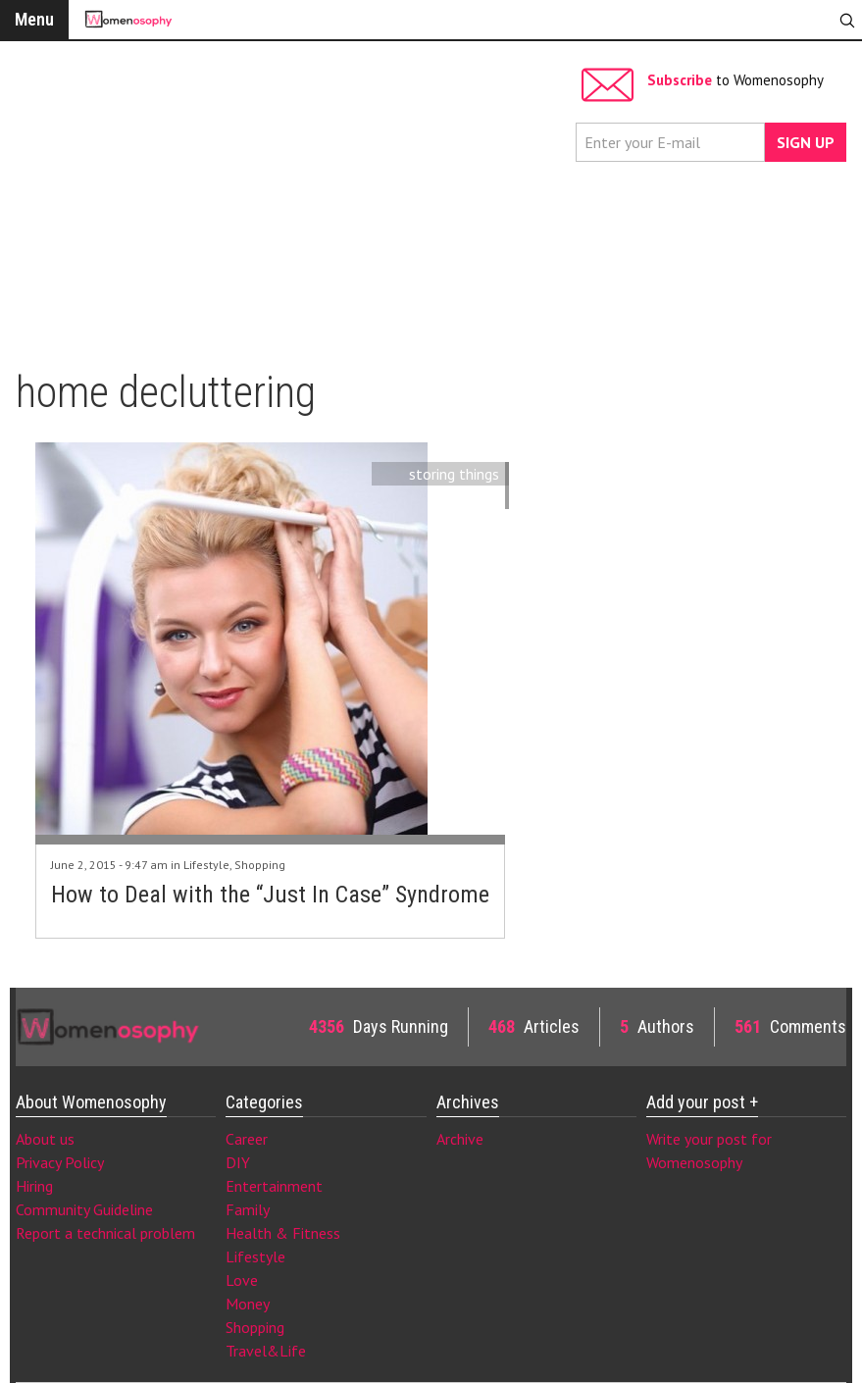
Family (248, 1209)
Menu (34, 19)
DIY (238, 1162)
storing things (454, 474)
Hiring (34, 1186)
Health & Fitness (283, 1233)
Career (247, 1139)
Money (248, 1303)
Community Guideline (84, 1209)
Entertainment (274, 1186)
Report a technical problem (105, 1233)
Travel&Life (266, 1350)
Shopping (259, 864)
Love (242, 1280)
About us (45, 1139)
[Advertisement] (291, 196)
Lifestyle (206, 864)
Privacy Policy (60, 1162)
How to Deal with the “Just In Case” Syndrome (270, 894)
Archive (459, 1139)
